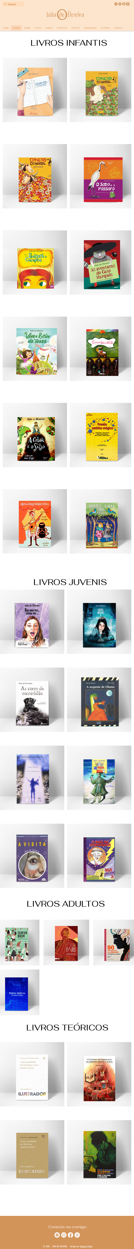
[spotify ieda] (116, 4)
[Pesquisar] (13, 4)
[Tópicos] (77, 1235)
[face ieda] (124, 4)
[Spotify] (57, 1235)
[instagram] (120, 4)
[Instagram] (63, 1235)
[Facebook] (70, 1235)
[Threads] (127, 4)
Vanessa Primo (86, 1246)
